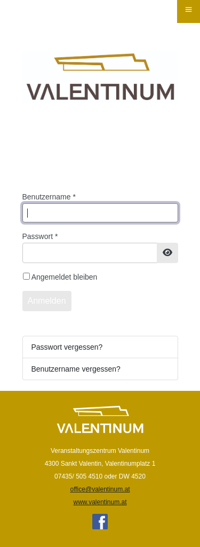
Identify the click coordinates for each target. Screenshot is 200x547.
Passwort (40, 236)
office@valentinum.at (100, 489)
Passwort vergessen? (67, 347)
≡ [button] (188, 9)
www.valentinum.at (99, 502)
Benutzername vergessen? (76, 369)
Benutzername (49, 196)
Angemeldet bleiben (64, 277)
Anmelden (47, 300)
